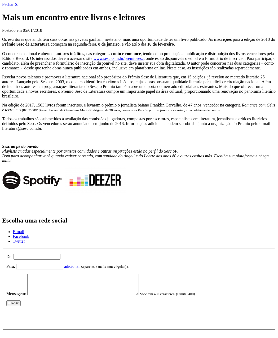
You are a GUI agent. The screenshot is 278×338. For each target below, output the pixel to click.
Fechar (10, 4)
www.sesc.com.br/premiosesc (118, 58)
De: (9, 256)
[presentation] (46, 320)
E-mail (18, 231)
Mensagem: (16, 297)
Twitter (19, 241)
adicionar (72, 266)
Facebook (21, 236)
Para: (10, 266)
